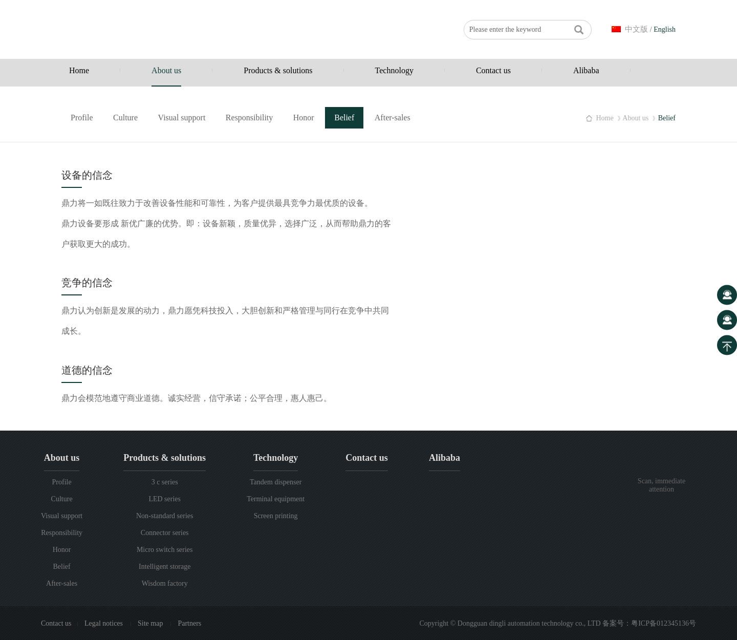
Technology (394, 70)
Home (79, 70)
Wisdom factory (165, 583)
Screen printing (276, 516)
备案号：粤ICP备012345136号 (649, 623)
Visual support (182, 117)
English (665, 29)
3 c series (164, 482)
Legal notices (104, 623)
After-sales (392, 117)
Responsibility (249, 117)
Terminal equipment (276, 499)
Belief (344, 117)
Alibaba (586, 70)
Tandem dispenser (275, 482)
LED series (164, 499)
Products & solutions (278, 70)
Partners (189, 623)
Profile (82, 117)
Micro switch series (165, 549)
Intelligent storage (164, 566)
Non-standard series (164, 516)
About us (166, 70)
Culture (125, 117)
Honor (303, 117)
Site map (151, 623)
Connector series (165, 533)
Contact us (493, 70)
